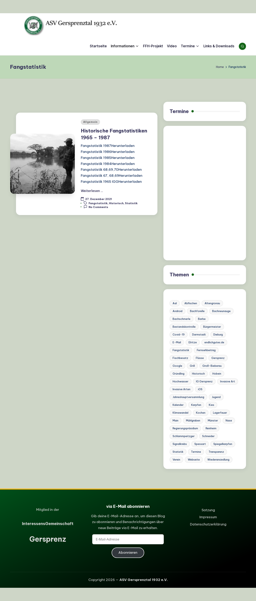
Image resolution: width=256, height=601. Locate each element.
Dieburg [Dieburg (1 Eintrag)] (218, 334)
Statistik (131, 203)
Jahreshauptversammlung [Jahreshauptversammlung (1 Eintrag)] (188, 397)
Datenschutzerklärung (208, 524)
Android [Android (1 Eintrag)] (177, 311)
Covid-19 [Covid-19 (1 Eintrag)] (179, 334)
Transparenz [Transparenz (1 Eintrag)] (216, 451)
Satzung (208, 510)
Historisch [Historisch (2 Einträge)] (198, 373)
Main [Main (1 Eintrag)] (175, 420)
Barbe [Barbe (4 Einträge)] (202, 318)
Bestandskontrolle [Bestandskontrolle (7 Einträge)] (184, 326)
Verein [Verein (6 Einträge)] (176, 459)
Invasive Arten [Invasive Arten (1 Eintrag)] (181, 389)
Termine (179, 111)
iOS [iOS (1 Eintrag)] (200, 389)
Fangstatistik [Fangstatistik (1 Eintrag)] (181, 350)
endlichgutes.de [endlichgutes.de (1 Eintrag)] (214, 342)
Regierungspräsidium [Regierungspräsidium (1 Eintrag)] (185, 428)
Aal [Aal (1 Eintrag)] (175, 303)
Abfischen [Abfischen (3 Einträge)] (190, 303)
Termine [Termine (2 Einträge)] (196, 451)
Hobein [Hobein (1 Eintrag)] (216, 373)
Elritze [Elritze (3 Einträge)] (193, 342)
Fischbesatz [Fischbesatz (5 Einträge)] (180, 358)
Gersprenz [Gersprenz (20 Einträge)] (218, 358)
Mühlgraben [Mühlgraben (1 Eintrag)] (193, 420)
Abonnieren (127, 552)
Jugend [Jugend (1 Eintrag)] (216, 397)
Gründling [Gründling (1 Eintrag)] (178, 373)
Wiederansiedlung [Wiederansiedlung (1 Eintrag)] (218, 459)
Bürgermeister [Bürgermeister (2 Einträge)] (212, 326)
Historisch (116, 203)
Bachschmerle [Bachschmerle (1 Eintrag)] (181, 318)
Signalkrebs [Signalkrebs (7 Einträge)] (180, 443)
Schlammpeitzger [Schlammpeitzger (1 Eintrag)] (184, 436)
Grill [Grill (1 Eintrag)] (192, 365)
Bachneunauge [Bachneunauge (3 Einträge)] (221, 311)
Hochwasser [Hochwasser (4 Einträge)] (180, 381)
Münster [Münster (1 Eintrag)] (213, 420)
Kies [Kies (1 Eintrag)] (211, 404)
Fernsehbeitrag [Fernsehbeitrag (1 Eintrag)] (206, 350)
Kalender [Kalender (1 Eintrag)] (178, 404)
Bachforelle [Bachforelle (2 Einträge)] (197, 311)
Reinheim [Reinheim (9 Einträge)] (211, 428)
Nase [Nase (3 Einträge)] (229, 420)
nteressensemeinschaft (47, 523)
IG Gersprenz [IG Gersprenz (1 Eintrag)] (204, 381)
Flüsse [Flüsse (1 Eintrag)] (200, 358)
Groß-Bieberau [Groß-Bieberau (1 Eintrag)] (212, 365)
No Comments (96, 207)
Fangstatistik (98, 203)
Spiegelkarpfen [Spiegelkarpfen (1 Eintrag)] (222, 443)
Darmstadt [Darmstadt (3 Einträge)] (199, 334)
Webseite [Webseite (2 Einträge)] (194, 459)
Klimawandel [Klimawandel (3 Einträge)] (180, 412)
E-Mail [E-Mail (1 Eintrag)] (177, 342)
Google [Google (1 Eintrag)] (177, 365)
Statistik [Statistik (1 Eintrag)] (178, 451)
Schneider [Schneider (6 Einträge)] (208, 436)
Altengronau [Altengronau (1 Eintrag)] (212, 303)
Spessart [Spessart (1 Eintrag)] (200, 443)
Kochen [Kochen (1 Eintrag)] (200, 412)
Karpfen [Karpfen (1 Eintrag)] (196, 404)
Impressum (208, 517)
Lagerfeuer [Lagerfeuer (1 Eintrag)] (220, 412)
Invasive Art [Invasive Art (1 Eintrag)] (227, 381)
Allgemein (90, 121)
